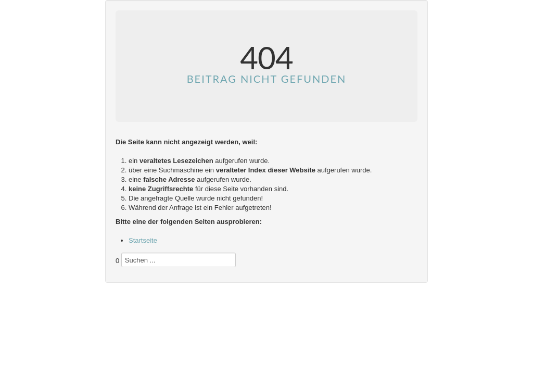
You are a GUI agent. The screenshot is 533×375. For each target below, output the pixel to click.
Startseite (143, 240)
